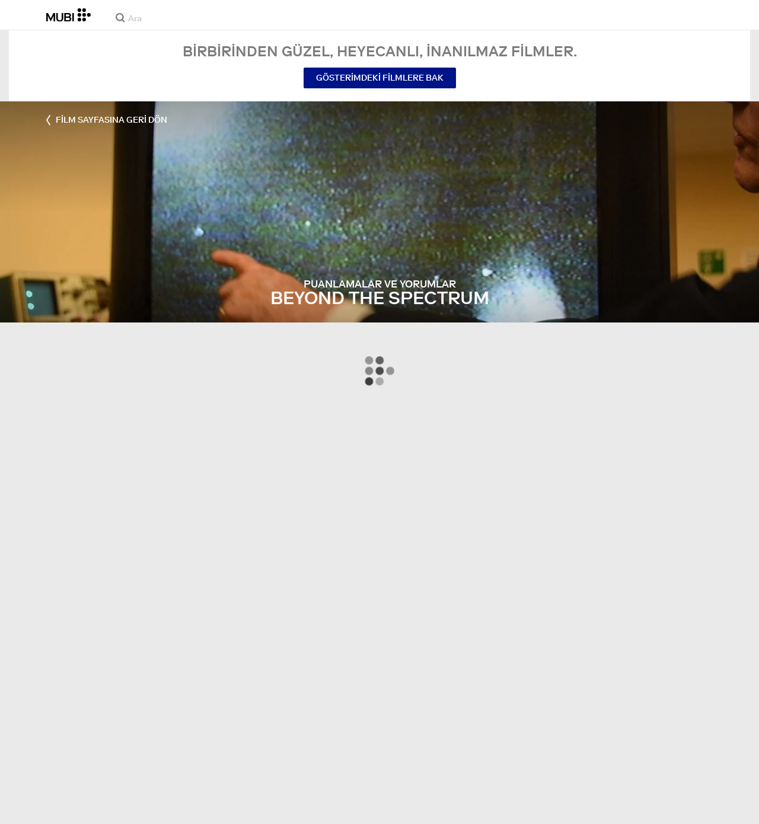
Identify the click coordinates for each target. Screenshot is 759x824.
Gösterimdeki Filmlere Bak (380, 77)
